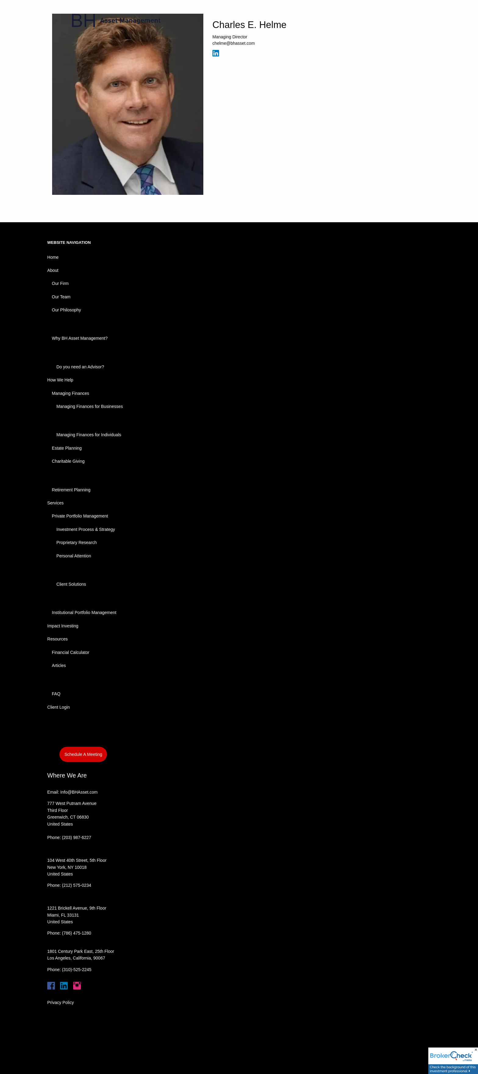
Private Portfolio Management (80, 516)
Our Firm (60, 283)
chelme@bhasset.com (233, 43)
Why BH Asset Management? (80, 338)
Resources (57, 639)
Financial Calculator (70, 652)
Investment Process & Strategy (85, 529)
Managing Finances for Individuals (88, 434)
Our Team (61, 296)
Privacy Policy (60, 1002)
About (53, 270)
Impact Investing (62, 625)
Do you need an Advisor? (80, 366)
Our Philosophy (66, 309)
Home (53, 257)
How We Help (60, 379)
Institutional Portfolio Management (84, 612)
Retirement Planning (71, 489)
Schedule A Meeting (83, 754)
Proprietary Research (76, 542)
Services (55, 502)
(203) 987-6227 (76, 837)
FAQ (56, 693)
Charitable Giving (68, 461)
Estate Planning (67, 448)
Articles (59, 665)
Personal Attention (73, 555)
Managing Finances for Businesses (89, 406)
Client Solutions (71, 584)
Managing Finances (70, 393)
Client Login (58, 707)
